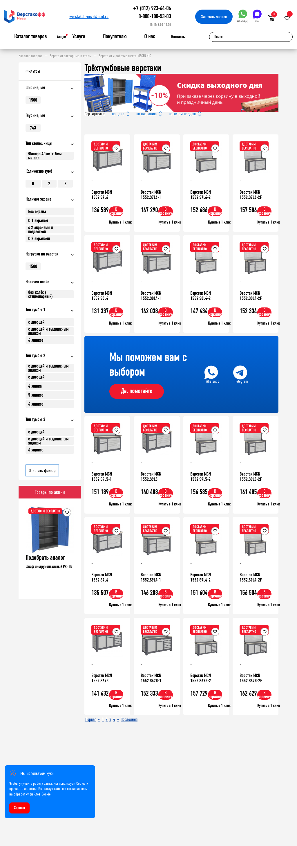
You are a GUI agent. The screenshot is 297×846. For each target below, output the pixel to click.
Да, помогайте (136, 391)
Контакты (178, 36)
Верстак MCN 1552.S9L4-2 (200, 577)
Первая (90, 719)
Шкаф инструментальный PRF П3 (49, 566)
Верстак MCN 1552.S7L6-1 (151, 194)
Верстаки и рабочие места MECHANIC (125, 56)
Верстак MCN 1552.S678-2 (200, 678)
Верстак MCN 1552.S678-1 (151, 678)
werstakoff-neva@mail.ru (88, 16)
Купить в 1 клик (120, 222)
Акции (61, 36)
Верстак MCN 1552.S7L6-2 (200, 194)
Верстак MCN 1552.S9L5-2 (200, 476)
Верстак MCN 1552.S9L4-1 (151, 577)
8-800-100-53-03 (154, 16)
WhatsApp (242, 16)
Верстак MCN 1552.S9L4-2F (251, 577)
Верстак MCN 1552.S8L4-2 (200, 295)
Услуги (78, 36)
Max (257, 16)
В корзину (116, 211)
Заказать (214, 16)
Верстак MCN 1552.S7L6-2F (251, 194)
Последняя (129, 719)
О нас (149, 36)
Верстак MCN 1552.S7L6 (101, 194)
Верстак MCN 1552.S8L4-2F (251, 295)
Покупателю (114, 36)
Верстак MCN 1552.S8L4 (101, 295)
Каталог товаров (30, 36)
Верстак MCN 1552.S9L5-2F (251, 476)
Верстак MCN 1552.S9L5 (151, 476)
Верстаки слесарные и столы (71, 56)
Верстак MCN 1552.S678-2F (251, 678)
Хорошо (19, 807)
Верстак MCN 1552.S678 (101, 678)
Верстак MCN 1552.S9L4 (101, 577)
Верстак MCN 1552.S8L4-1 (151, 295)
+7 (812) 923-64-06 (152, 8)
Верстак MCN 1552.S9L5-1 (101, 476)
